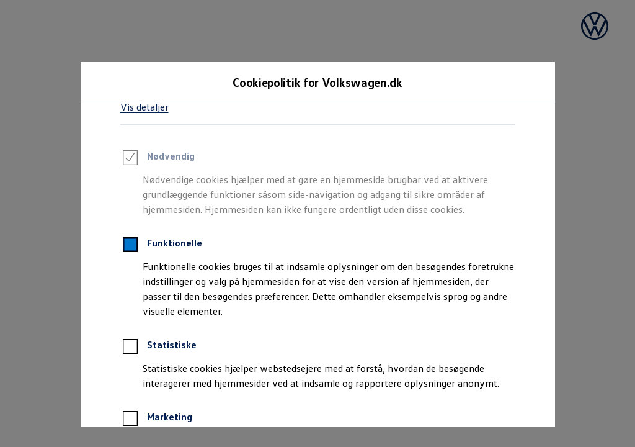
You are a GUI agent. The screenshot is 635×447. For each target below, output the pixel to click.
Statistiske (158, 348)
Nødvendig (157, 159)
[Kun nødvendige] (416, 388)
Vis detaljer (144, 107)
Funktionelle (161, 246)
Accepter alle (212, 389)
